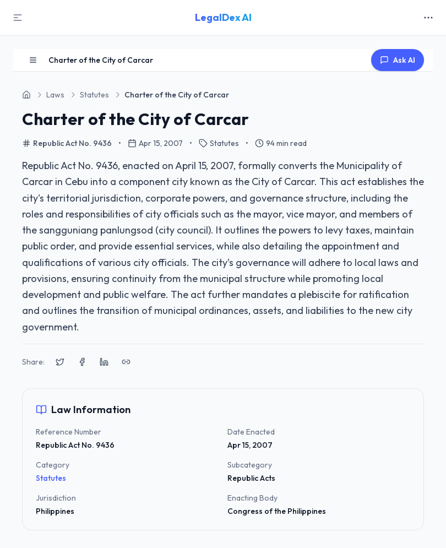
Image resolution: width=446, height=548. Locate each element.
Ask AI (397, 60)
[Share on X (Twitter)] (60, 362)
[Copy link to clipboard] (126, 362)
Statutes (51, 478)
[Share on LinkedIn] (104, 362)
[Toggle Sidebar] (18, 18)
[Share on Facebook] (82, 362)
